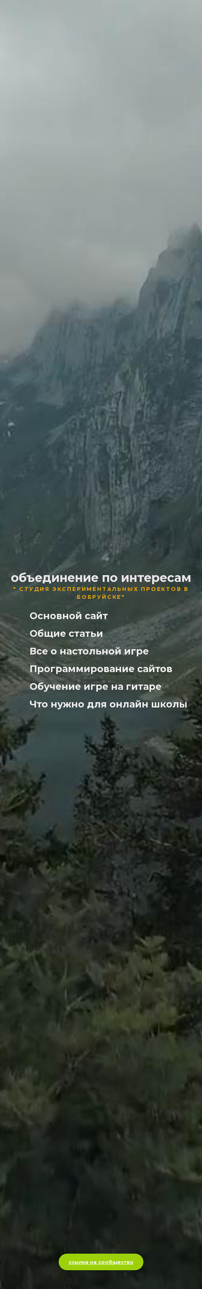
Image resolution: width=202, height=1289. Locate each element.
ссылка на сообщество (101, 1262)
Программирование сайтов (101, 669)
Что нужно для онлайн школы (108, 704)
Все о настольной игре (89, 651)
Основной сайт (69, 616)
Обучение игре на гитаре (96, 687)
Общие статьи (66, 634)
